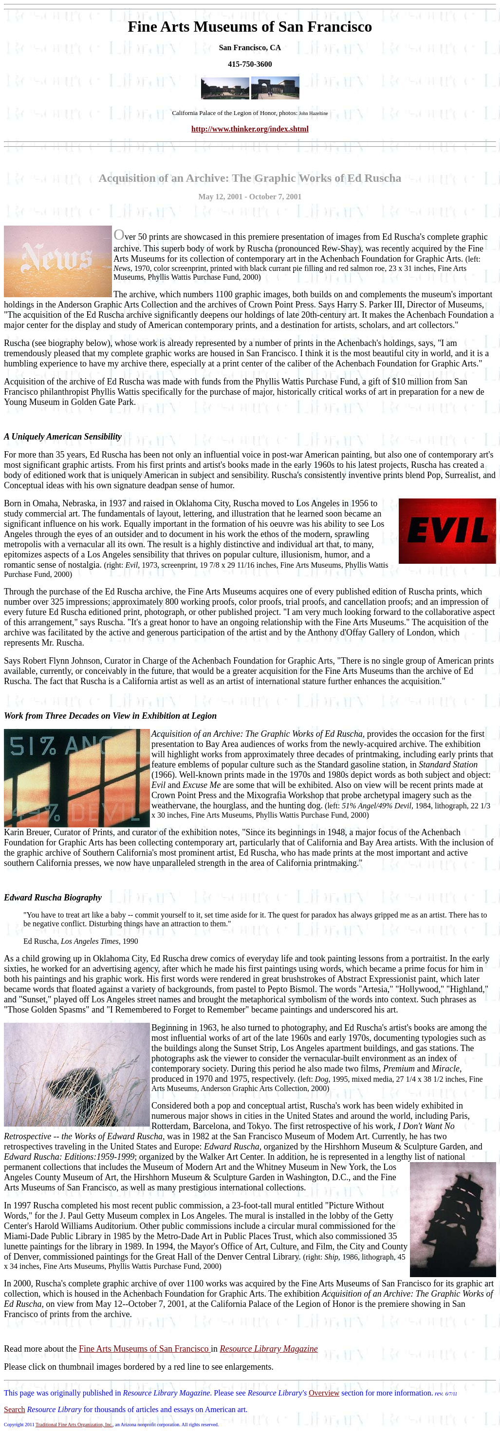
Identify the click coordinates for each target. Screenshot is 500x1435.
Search (14, 1409)
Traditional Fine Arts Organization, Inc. (74, 1424)
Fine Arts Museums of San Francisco (145, 1349)
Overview (324, 1393)
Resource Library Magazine (268, 1349)
